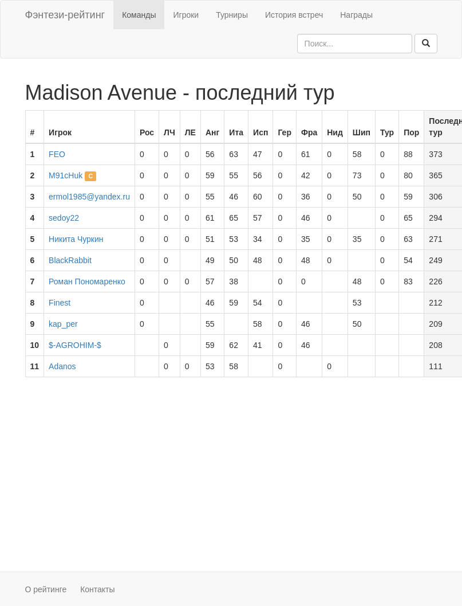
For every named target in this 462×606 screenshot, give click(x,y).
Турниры (232, 14)
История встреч (294, 14)
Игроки (186, 14)
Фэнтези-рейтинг (65, 15)
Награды (356, 14)
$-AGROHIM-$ (75, 345)
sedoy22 (64, 217)
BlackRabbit (70, 260)
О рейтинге (46, 589)
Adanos (62, 366)
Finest (59, 302)
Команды (139, 14)
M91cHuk (65, 175)
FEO (57, 154)
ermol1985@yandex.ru (89, 196)
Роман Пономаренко (87, 281)
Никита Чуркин (76, 239)
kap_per (63, 324)
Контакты (97, 589)
